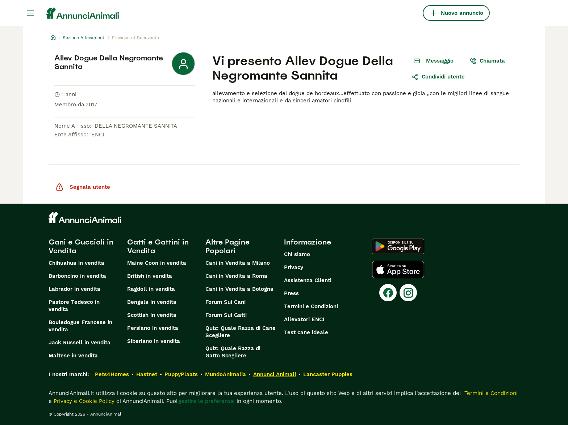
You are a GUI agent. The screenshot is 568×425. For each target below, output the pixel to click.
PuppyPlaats (181, 374)
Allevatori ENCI (304, 319)
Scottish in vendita (151, 315)
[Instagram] (408, 292)
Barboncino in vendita (77, 276)
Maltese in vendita (73, 355)
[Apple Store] (398, 269)
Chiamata (487, 60)
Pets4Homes (112, 374)
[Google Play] (398, 246)
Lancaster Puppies (327, 374)
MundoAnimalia (225, 374)
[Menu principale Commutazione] (30, 13)
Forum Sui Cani (225, 302)
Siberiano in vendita (153, 341)
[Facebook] (388, 292)
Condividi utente (438, 76)
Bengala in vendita (151, 302)
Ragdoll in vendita (151, 289)
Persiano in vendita (152, 328)
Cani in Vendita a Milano (237, 263)
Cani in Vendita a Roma (236, 276)
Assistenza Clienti (307, 280)
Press (291, 293)
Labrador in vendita (74, 289)
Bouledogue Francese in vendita (80, 326)
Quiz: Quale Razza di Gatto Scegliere (232, 352)
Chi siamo (297, 254)
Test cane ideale (306, 332)
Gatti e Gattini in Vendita (158, 246)
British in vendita (149, 276)
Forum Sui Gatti (226, 315)
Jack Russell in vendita (79, 342)
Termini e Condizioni (311, 306)
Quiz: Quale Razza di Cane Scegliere (240, 332)
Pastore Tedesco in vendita (74, 306)
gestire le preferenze (206, 401)
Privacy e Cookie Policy (83, 401)
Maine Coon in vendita (156, 263)
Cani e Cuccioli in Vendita (81, 246)
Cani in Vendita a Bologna (239, 289)
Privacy (293, 267)
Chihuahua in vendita (76, 263)
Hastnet (146, 374)
